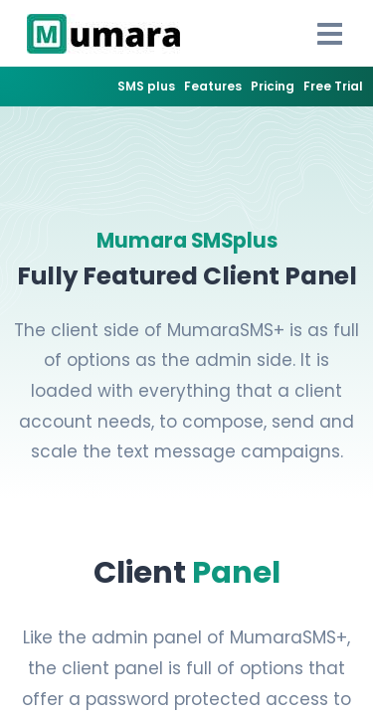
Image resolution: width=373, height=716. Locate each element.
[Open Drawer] (330, 34)
